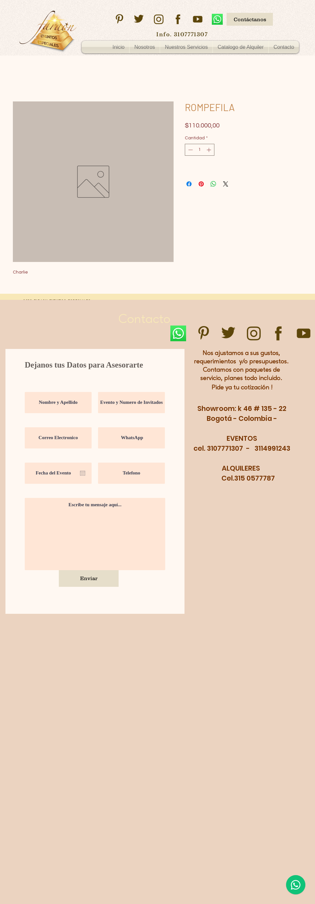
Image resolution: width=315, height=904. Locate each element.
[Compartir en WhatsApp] (213, 184)
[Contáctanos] (250, 19)
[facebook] (178, 19)
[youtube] (197, 19)
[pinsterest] (119, 19)
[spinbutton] (199, 149)
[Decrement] (190, 149)
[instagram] (158, 19)
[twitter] (138, 19)
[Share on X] (226, 184)
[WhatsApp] (217, 19)
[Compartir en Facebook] (189, 184)
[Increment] (209, 149)
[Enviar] (89, 578)
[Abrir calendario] (82, 473)
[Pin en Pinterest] (201, 184)
